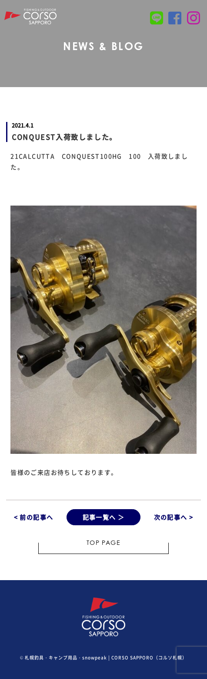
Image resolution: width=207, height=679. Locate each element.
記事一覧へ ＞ (104, 517)
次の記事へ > (174, 517)
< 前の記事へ (33, 517)
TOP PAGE (103, 543)
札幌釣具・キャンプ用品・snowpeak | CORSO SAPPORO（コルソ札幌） (106, 657)
